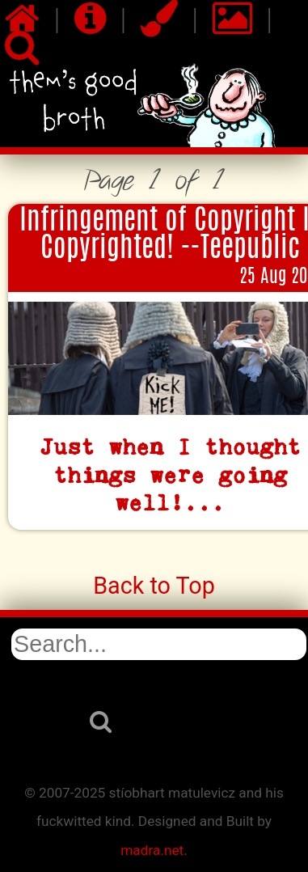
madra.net (152, 850)
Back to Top (154, 585)
